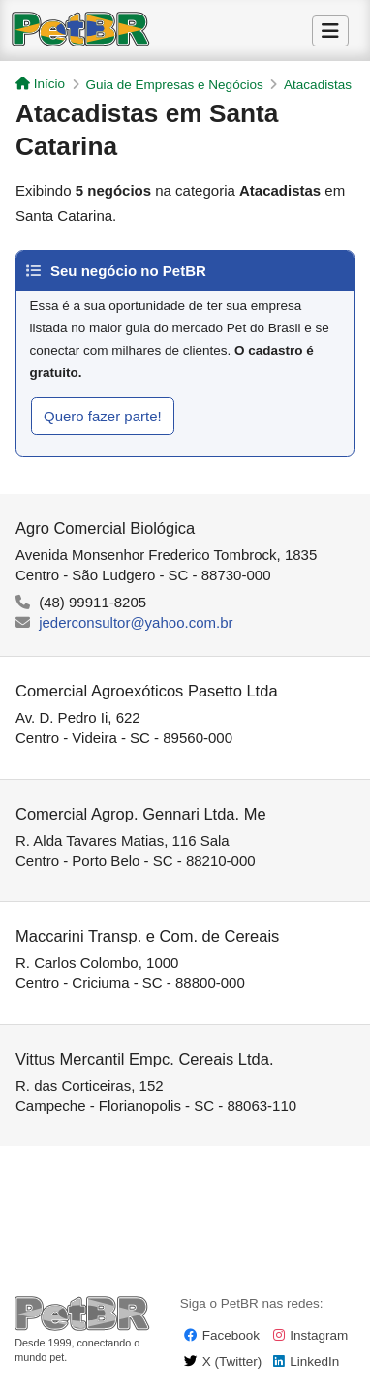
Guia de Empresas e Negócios (174, 84)
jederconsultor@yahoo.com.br (135, 622)
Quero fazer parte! (103, 416)
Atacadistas (318, 84)
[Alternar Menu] (330, 30)
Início (40, 84)
